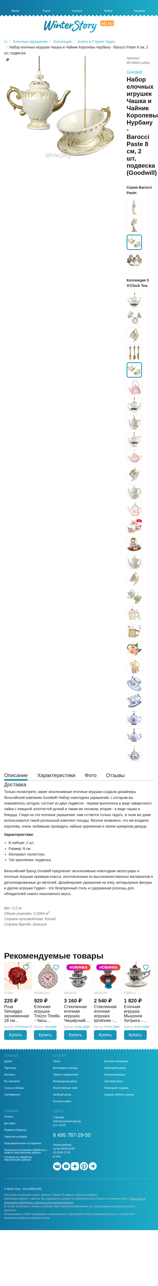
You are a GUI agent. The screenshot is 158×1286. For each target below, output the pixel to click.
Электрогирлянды (114, 1074)
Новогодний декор (115, 1068)
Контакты (9, 1074)
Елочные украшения (116, 1061)
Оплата (8, 1117)
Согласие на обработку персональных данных (18, 1158)
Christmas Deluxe (27, 1027)
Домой (8, 1061)
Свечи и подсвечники (65, 1074)
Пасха (56, 1061)
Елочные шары (62, 1101)
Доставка (9, 1123)
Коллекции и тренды (65, 1068)
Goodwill (134, 72)
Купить (15, 1035)
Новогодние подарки (116, 1088)
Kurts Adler (82, 1027)
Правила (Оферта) (15, 1130)
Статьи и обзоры (14, 1088)
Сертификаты (12, 1094)
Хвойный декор (62, 1094)
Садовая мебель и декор (119, 1094)
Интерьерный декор (65, 1081)
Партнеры (10, 1068)
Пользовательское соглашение (22, 1143)
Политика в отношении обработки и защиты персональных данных (25, 1151)
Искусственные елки (65, 1088)
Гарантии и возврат (15, 1137)
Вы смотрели (12, 1081)
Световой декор (113, 1081)
